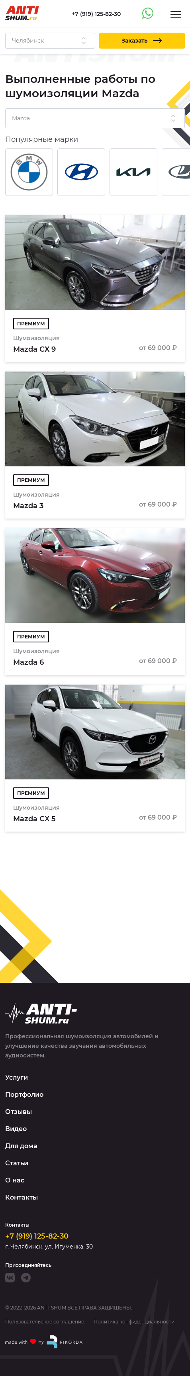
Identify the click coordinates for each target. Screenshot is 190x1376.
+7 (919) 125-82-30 (37, 1236)
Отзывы (18, 1112)
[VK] (10, 1277)
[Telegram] (26, 1277)
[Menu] (175, 14)
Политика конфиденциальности (134, 1321)
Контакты (21, 1197)
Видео (16, 1129)
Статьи (16, 1163)
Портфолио (24, 1094)
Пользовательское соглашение (44, 1321)
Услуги (16, 1077)
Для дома (21, 1146)
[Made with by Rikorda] (44, 1342)
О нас (14, 1180)
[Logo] (22, 13)
